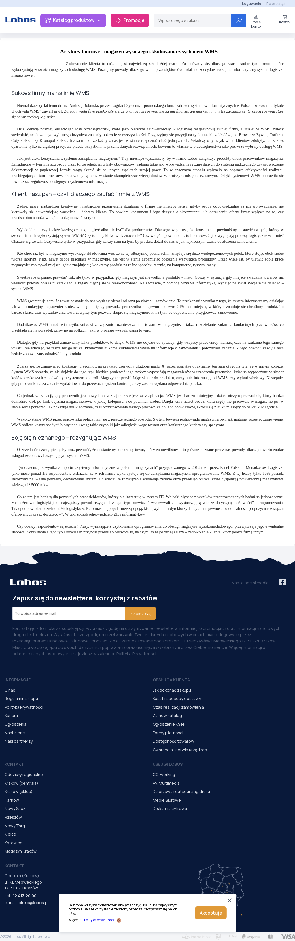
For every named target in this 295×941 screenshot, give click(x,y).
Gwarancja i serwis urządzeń (180, 749)
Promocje (130, 20)
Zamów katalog (167, 715)
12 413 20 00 (25, 895)
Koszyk (284, 19)
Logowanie (251, 3)
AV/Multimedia (166, 783)
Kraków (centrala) (21, 783)
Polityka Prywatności (24, 707)
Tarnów (12, 800)
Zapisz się (140, 613)
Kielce (10, 834)
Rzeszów (13, 817)
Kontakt (14, 764)
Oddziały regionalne (24, 774)
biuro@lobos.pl (33, 902)
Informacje (18, 680)
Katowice (13, 842)
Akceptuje (211, 913)
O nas (10, 690)
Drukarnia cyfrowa (170, 808)
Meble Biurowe (167, 800)
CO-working (164, 774)
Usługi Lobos (168, 764)
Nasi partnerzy (19, 741)
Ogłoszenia (16, 724)
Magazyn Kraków (21, 851)
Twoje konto (256, 21)
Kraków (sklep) (19, 791)
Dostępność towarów (173, 741)
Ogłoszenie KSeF (169, 724)
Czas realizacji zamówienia (178, 707)
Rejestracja (276, 3)
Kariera (11, 715)
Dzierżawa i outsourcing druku (181, 791)
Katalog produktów (73, 20)
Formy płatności (168, 732)
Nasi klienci (15, 732)
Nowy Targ (15, 825)
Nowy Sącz (15, 808)
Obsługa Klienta (171, 680)
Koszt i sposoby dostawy (177, 698)
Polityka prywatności (100, 919)
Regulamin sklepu (21, 698)
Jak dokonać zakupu (172, 690)
